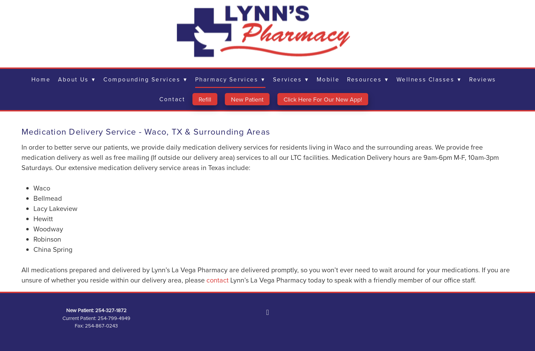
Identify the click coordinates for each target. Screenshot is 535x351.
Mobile (328, 79)
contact (218, 280)
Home (40, 79)
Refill (205, 99)
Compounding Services (145, 79)
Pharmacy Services (230, 79)
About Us (77, 79)
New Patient (247, 99)
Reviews (482, 79)
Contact (172, 99)
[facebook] (267, 312)
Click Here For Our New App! (323, 99)
